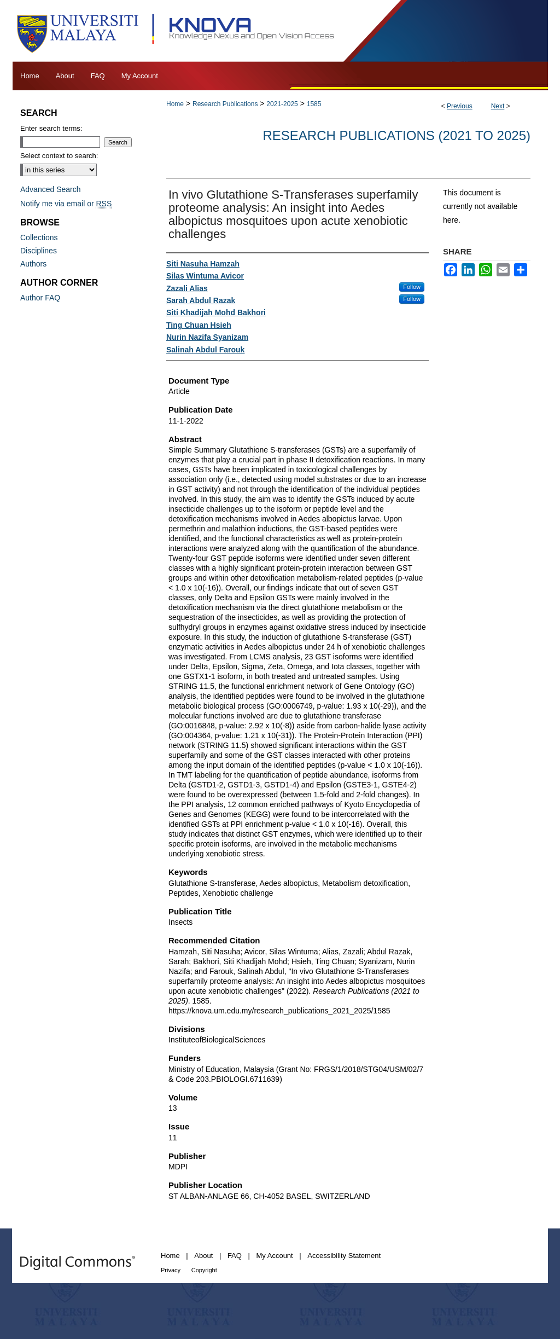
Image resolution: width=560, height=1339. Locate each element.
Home (175, 104)
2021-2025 (282, 104)
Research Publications (225, 104)
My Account (274, 1255)
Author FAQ (40, 297)
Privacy (170, 1270)
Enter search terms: (51, 128)
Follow (412, 286)
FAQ (235, 1255)
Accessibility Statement (344, 1255)
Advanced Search (50, 189)
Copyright (204, 1270)
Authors (33, 263)
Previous (459, 106)
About (203, 1255)
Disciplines (38, 250)
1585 (314, 104)
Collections (38, 237)
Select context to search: (59, 156)
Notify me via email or (66, 203)
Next (498, 106)
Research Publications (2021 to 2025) (396, 135)
